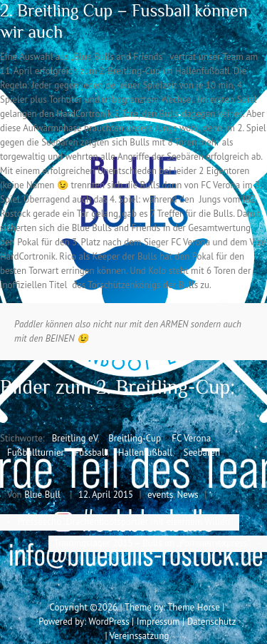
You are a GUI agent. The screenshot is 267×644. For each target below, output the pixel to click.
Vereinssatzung (139, 636)
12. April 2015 (105, 495)
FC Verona (191, 438)
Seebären (201, 452)
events (160, 495)
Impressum (158, 621)
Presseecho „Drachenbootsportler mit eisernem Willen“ (120, 522)
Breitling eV (75, 438)
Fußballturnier (35, 452)
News (188, 495)
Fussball (91, 452)
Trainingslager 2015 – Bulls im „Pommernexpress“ (157, 543)
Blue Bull (42, 495)
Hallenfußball (145, 452)
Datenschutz (211, 621)
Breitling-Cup (134, 438)
